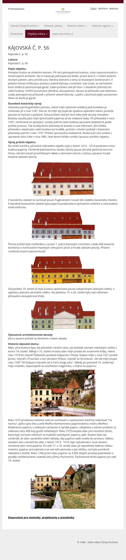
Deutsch (103, 8)
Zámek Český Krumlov (24, 26)
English (113, 8)
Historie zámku (53, 26)
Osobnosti (16, 34)
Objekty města (37, 34)
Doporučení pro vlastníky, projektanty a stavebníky (41, 517)
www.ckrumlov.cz (62, 34)
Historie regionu (102, 26)
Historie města (77, 26)
